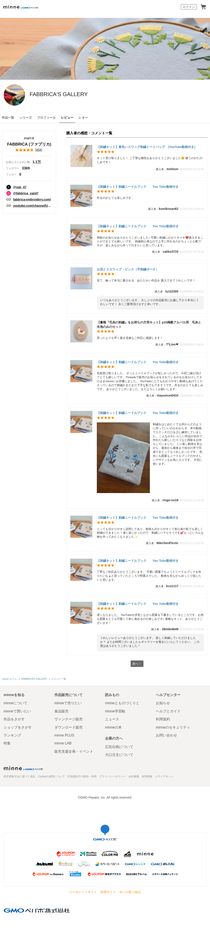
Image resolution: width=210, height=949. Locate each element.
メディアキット (164, 776)
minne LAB (63, 743)
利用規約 (163, 719)
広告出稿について (119, 747)
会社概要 (133, 776)
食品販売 (61, 711)
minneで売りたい (68, 703)
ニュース (112, 719)
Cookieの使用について (51, 776)
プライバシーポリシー (112, 776)
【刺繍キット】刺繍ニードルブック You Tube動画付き (138, 186)
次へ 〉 (137, 664)
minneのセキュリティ (173, 727)
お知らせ (163, 703)
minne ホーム (9, 679)
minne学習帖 (115, 711)
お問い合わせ (166, 735)
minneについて (15, 703)
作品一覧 (8, 117)
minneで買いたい (17, 711)
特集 (7, 743)
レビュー (67, 117)
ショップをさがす (18, 727)
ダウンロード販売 (68, 727)
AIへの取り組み (130, 892)
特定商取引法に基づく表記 (19, 776)
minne (23, 768)
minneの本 (113, 727)
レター (83, 117)
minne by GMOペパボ (20, 6)
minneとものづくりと (122, 703)
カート (203, 6)
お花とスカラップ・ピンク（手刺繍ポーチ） (128, 269)
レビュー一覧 (58, 679)
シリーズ (25, 117)
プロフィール (46, 117)
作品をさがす (14, 719)
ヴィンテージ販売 (68, 719)
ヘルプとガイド (168, 711)
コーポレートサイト (83, 892)
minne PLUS (64, 735)
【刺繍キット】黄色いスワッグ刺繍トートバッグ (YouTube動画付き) (146, 147)
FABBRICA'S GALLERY (77, 94)
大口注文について (119, 755)
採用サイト (108, 892)
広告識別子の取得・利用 (82, 776)
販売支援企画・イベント (73, 751)
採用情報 (147, 776)
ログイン (189, 7)
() (29, 150)
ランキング (12, 735)
